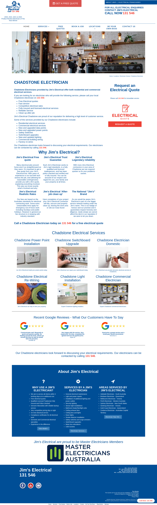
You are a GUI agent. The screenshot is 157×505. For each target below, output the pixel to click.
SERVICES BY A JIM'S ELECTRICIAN (78, 389)
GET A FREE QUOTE (65, 3)
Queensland (120, 396)
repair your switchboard (76, 270)
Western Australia (119, 401)
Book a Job (78, 26)
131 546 (40, 98)
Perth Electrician (106, 401)
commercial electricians (119, 306)
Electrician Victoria (125, 76)
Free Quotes (60, 27)
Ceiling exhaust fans (73, 410)
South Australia (120, 394)
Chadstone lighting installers (74, 306)
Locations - (77, 504)
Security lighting (71, 403)
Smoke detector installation (75, 417)
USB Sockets (70, 427)
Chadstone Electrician (137, 76)
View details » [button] (43, 428)
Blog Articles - (100, 504)
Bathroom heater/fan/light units (76, 408)
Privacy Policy (135, 496)
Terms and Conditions (133, 495)
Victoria (119, 399)
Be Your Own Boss (111, 27)
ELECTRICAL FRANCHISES (129, 2)
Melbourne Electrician (107, 399)
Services (43, 26)
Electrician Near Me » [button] (113, 417)
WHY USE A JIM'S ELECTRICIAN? (43, 389)
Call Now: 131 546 (145, 501)
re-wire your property (39, 306)
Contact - (82, 504)
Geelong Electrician (107, 406)
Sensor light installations (74, 406)
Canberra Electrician (107, 410)
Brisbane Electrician (107, 396)
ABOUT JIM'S (111, 2)
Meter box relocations (73, 424)
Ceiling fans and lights (73, 413)
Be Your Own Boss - (90, 504)
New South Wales (121, 403)
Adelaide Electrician (107, 394)
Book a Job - (70, 504)
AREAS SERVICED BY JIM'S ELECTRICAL (113, 389)
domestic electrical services (121, 270)
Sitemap (107, 504)
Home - (50, 504)
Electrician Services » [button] (78, 431)
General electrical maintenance (76, 394)
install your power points (35, 270)
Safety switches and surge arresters (78, 420)
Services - (56, 504)
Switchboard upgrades (73, 422)
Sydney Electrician (106, 403)
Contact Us (128, 26)
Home (26, 26)
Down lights (70, 415)
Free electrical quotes (38, 399)
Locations (94, 27)
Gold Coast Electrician (108, 408)
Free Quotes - (63, 504)
